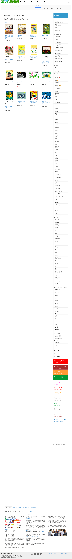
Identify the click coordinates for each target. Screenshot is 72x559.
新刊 (55, 67)
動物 (55, 230)
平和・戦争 (56, 263)
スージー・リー (57, 213)
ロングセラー (56, 308)
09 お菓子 (56, 326)
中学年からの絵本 (58, 53)
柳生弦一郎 (56, 168)
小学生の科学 (57, 225)
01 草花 (56, 313)
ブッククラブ (56, 350)
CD (54, 347)
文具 (55, 298)
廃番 (55, 353)
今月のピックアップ (58, 71)
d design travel (57, 342)
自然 (55, 249)
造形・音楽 (56, 241)
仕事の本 (56, 255)
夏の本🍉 (56, 94)
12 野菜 (56, 330)
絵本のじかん (56, 311)
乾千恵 (56, 117)
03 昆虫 (56, 316)
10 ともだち (57, 327)
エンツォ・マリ (57, 205)
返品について (29, 530)
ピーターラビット (58, 277)
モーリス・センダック (58, 185)
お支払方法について (9, 514)
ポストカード (57, 300)
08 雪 (56, 324)
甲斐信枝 (56, 124)
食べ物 (56, 233)
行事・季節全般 (57, 102)
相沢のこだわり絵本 (58, 336)
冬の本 (56, 99)
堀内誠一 (56, 161)
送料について (7, 529)
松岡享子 (56, 163)
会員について (34, 507)
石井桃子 (56, 113)
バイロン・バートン (58, 215)
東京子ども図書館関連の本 (59, 25)
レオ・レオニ (57, 210)
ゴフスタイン (57, 183)
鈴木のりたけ (57, 141)
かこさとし (56, 125)
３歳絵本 (56, 41)
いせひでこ (56, 116)
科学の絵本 (56, 224)
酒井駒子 (56, 133)
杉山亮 (56, 138)
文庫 (55, 266)
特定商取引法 (51, 553)
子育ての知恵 (57, 219)
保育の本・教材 (57, 238)
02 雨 (56, 315)
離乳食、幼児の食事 (58, 258)
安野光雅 (56, 111)
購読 (66, 553)
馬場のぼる (56, 158)
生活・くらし (57, 257)
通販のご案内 (8, 507)
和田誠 (56, 172)
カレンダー (56, 303)
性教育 (56, 252)
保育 (52, 8)
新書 (55, 268)
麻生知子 (56, 110)
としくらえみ (57, 155)
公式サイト (7, 22)
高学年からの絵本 (58, 56)
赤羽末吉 (56, 108)
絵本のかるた (57, 290)
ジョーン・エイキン (58, 193)
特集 (55, 19)
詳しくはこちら (27, 511)
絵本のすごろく (57, 292)
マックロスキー (57, 202)
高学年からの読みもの (58, 58)
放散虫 (56, 24)
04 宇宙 (56, 318)
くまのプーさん (57, 278)
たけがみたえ (57, 146)
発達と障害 (56, 261)
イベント (43, 8)
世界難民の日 (57, 93)
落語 (55, 260)
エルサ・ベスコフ (58, 199)
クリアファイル (57, 297)
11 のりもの (57, 329)
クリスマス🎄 (57, 101)
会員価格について (29, 518)
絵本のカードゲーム (58, 289)
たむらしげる (57, 150)
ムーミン (56, 283)
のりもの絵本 (57, 222)
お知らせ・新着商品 (17, 507)
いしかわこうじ (57, 114)
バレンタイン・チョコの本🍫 (59, 79)
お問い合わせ (62, 553)
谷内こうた (56, 147)
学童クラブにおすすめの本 (59, 22)
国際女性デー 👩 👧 (58, 85)
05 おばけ (56, 319)
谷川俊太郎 (56, 149)
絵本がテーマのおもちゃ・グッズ (60, 287)
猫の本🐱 (56, 80)
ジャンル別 (56, 217)
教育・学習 (56, 246)
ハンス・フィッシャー (58, 194)
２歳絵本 (56, 39)
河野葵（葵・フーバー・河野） (60, 128)
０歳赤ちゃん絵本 (58, 36)
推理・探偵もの (57, 236)
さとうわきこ (57, 135)
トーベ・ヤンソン (58, 212)
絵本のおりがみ (57, 301)
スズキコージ (57, 139)
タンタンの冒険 (57, 281)
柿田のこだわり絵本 (58, 335)
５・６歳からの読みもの (59, 47)
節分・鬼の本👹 (57, 77)
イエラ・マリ (57, 204)
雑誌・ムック (56, 340)
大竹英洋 (56, 122)
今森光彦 (56, 119)
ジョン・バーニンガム (58, 191)
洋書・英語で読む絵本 (58, 272)
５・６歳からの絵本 (58, 45)
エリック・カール (58, 177)
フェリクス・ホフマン (58, 201)
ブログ (48, 8)
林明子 (56, 157)
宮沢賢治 (56, 166)
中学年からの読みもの (58, 55)
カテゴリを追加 (57, 356)
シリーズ (55, 275)
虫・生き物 (56, 227)
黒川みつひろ (57, 127)
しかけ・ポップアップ (58, 271)
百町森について (26, 507)
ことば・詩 (56, 244)
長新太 (56, 152)
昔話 (55, 221)
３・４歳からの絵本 (58, 42)
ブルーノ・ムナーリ (58, 207)
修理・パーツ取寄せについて (32, 536)
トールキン (56, 190)
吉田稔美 (56, 171)
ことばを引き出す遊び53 (59, 21)
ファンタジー (57, 235)
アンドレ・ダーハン (58, 188)
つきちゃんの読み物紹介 (59, 338)
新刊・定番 (56, 65)
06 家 (56, 321)
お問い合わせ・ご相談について (32, 541)
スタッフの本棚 (57, 333)
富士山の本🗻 (57, 82)
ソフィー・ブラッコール (59, 196)
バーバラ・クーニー (58, 180)
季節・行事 (56, 73)
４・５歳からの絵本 (58, 44)
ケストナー (56, 182)
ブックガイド (57, 269)
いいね (56, 345)
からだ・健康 (57, 250)
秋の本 (56, 96)
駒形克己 (56, 130)
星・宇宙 (56, 228)
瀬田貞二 (56, 144)
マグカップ (56, 295)
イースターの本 (57, 88)
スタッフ (64, 523)
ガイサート (56, 179)
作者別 (55, 104)
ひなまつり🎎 (57, 83)
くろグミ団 (56, 280)
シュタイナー (57, 247)
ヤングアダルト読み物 (58, 61)
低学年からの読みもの (58, 50)
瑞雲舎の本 (56, 27)
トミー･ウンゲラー (58, 174)
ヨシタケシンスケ (58, 169)
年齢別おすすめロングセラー (59, 34)
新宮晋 (56, 136)
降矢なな (56, 160)
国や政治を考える (58, 30)
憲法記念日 (56, 91)
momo (56, 344)
